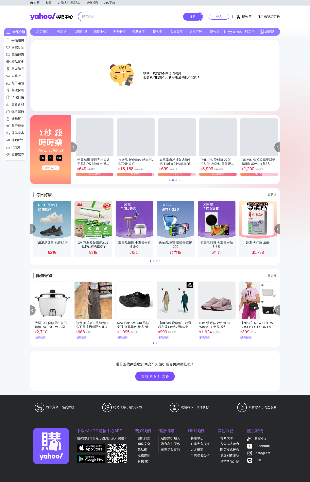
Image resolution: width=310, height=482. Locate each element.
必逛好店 (138, 31)
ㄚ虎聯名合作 (200, 455)
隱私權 (142, 449)
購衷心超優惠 (170, 444)
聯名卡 (157, 31)
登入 (219, 16)
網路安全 (144, 444)
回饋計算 (81, 31)
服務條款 (144, 455)
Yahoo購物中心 (51, 16)
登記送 (62, 31)
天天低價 (119, 31)
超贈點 (266, 31)
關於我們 (144, 438)
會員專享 (176, 31)
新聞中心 (261, 438)
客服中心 (197, 438)
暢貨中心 (100, 31)
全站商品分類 (229, 461)
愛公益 (214, 31)
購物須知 (144, 461)
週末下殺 (195, 31)
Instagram (262, 453)
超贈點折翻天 (170, 438)
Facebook (262, 446)
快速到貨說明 (229, 455)
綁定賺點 (42, 31)
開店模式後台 (229, 449)
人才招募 (197, 449)
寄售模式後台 (229, 444)
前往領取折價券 (155, 376)
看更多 (272, 194)
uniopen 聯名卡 (241, 31)
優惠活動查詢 (170, 449)
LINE (258, 460)
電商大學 (226, 438)
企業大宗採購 (200, 444)
